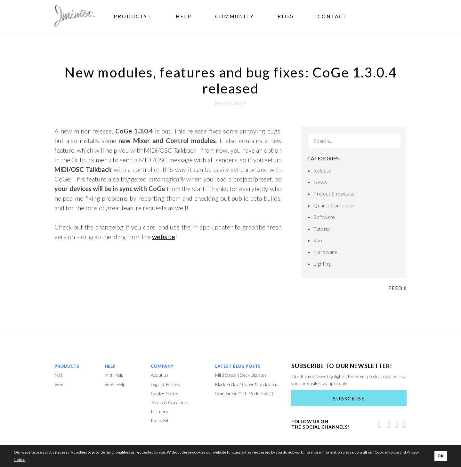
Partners (159, 411)
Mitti (58, 375)
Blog (286, 16)
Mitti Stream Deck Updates (241, 375)
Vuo (317, 240)
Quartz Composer (334, 205)
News (320, 182)
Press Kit (160, 420)
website (163, 236)
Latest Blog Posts (238, 366)
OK (441, 456)
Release (322, 170)
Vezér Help (115, 384)
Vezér (59, 384)
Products (133, 16)
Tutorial (322, 229)
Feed (397, 288)
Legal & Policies (165, 384)
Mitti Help (114, 375)
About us (159, 375)
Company (162, 366)
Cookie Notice (164, 393)
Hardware (325, 252)
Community (234, 16)
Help (184, 16)
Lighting (322, 264)
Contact (332, 16)
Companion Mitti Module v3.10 (245, 393)
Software (324, 217)
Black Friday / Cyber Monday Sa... (247, 384)
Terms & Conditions (170, 402)
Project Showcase (334, 193)
